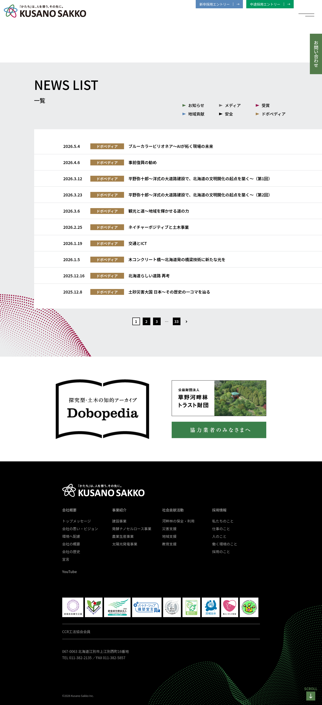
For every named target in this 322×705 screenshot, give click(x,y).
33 (176, 321)
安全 (229, 114)
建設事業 (119, 521)
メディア (233, 105)
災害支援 (169, 528)
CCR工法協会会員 (76, 631)
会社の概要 (71, 544)
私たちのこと (223, 521)
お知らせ (196, 105)
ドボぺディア (274, 114)
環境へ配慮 (71, 536)
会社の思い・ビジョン (80, 528)
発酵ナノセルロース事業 (131, 528)
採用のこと (221, 551)
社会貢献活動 (173, 510)
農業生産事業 (123, 536)
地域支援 (169, 536)
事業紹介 (119, 510)
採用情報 (219, 510)
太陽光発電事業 (124, 544)
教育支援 (169, 544)
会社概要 (69, 510)
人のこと (219, 536)
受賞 (266, 105)
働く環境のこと (224, 544)
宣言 (65, 559)
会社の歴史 (71, 551)
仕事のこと (221, 528)
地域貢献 (196, 114)
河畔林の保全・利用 (178, 521)
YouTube (69, 571)
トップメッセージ (76, 521)
